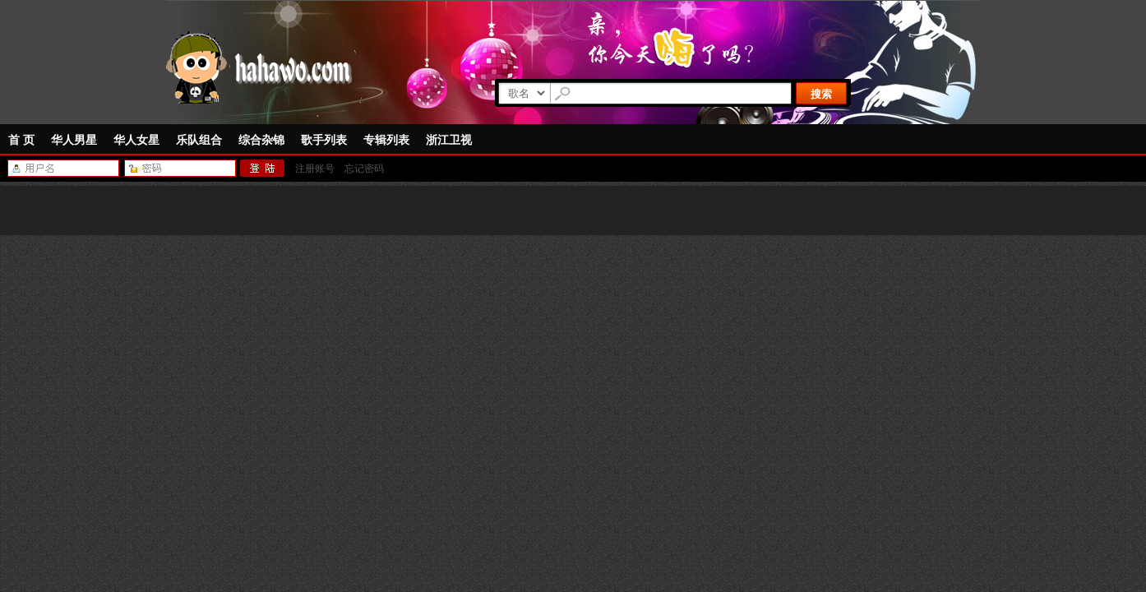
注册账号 (315, 168)
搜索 (821, 94)
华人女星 (136, 139)
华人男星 (74, 139)
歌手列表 (324, 139)
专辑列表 (386, 139)
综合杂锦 (261, 139)
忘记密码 (364, 168)
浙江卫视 (449, 139)
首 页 (21, 139)
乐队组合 (199, 139)
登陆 (262, 169)
